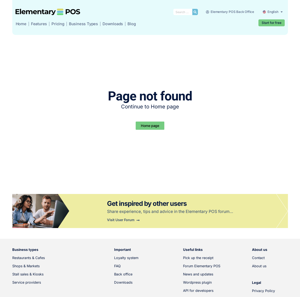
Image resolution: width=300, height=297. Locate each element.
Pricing (57, 24)
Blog (131, 24)
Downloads (113, 24)
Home (21, 24)
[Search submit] (195, 12)
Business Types (83, 24)
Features (39, 24)
